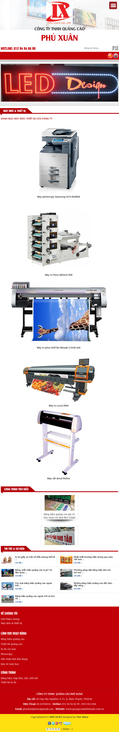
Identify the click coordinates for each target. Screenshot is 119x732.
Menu (113, 5)
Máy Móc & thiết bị (11, 623)
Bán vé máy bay (10, 664)
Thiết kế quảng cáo (11, 644)
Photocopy (6, 654)
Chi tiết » (19, 563)
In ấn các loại (8, 649)
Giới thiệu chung (10, 619)
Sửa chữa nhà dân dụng (14, 659)
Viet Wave (82, 717)
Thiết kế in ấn (8, 682)
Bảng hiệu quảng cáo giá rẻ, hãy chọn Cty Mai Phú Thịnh (59, 517)
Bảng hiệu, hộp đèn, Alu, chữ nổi (19, 678)
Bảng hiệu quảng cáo (12, 639)
